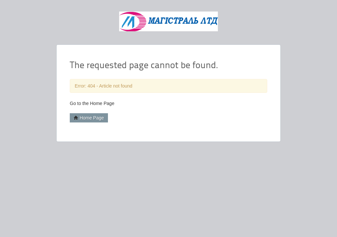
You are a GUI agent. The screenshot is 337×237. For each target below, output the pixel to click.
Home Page (89, 117)
